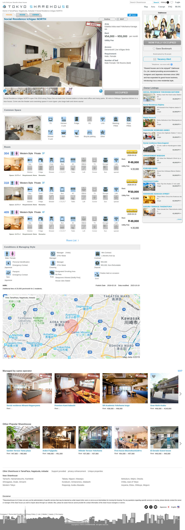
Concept (161, 7)
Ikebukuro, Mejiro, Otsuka (132, 479)
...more (179, 219)
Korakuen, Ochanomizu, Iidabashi (76, 482)
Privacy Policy (31, 514)
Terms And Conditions (16, 514)
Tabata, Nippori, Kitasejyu (73, 479)
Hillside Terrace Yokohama (90, 451)
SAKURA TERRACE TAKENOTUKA (157, 207)
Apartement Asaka (150, 181)
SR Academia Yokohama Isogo (116, 405)
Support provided (59, 471)
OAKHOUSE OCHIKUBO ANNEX (156, 130)
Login (177, 2)
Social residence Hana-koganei (156, 143)
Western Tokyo (9, 485)
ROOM (22, 15)
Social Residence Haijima (153, 105)
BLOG (178, 7)
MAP (122, 19)
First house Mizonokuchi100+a (127, 451)
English (175, 507)
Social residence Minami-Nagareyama (23, 405)
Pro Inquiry (59, 514)
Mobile (44, 514)
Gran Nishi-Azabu (158, 405)
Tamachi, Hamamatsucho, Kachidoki (18, 479)
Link (39, 514)
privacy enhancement (77, 471)
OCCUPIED (121, 92)
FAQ (170, 7)
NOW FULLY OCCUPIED (162, 42)
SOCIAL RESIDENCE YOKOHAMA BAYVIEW (161, 92)
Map (146, 7)
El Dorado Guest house (160, 451)
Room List (71, 240)
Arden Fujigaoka (50, 451)
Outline (107, 19)
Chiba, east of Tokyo (129, 482)
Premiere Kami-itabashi (65, 405)
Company (3, 514)
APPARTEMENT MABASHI (154, 156)
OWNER (35, 15)
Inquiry (51, 514)
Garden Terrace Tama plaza (19, 451)
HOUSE (9, 15)
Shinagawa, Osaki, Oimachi (14, 482)
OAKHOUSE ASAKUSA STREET (156, 194)
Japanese (165, 507)
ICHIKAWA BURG (150, 168)
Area (153, 7)
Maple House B (149, 118)
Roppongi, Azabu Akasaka (73, 485)
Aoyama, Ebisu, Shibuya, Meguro (135, 485)
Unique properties (95, 471)
